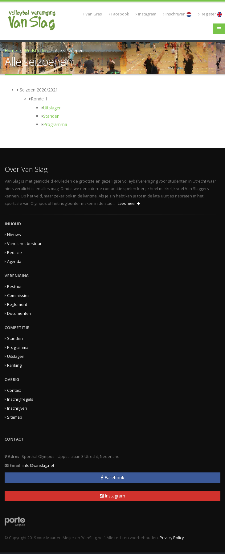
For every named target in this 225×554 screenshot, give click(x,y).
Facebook (119, 14)
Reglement (17, 304)
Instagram (146, 14)
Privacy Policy (172, 537)
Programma (55, 124)
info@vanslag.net (38, 465)
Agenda (14, 261)
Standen (51, 116)
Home (11, 50)
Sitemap (14, 417)
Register (210, 14)
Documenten (19, 313)
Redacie (14, 252)
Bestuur (14, 286)
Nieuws (14, 234)
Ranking (14, 365)
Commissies (18, 295)
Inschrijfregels (20, 399)
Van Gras (92, 14)
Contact (14, 390)
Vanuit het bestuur (24, 243)
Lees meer (129, 203)
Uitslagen (52, 108)
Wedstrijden (36, 50)
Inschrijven (177, 14)
